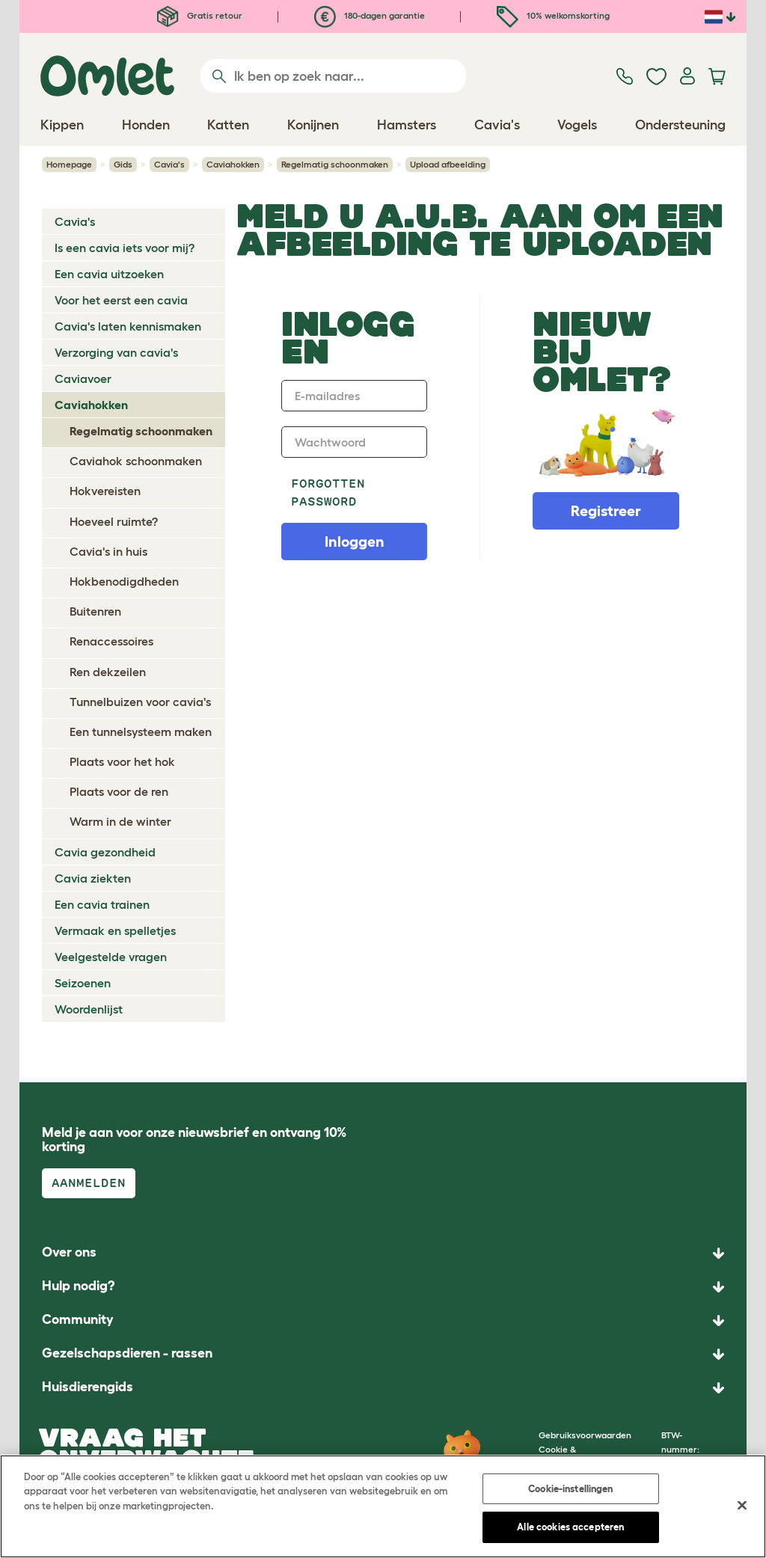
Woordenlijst (89, 1009)
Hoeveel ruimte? (114, 521)
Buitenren (95, 611)
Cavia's (169, 164)
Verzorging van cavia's (116, 352)
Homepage (69, 164)
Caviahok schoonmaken (136, 460)
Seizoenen (83, 983)
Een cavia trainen (102, 904)
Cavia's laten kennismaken (128, 326)
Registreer (606, 511)
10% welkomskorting (553, 15)
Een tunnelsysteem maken (141, 731)
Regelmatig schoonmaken (334, 164)
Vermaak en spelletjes (115, 930)
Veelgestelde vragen (111, 956)
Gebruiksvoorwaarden (585, 1435)
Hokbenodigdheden (124, 581)
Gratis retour (199, 15)
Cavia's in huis (108, 551)
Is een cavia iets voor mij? (124, 247)
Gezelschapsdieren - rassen (127, 1353)
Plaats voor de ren (119, 791)
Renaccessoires (111, 641)
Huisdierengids (87, 1386)
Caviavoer (83, 378)
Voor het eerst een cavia (121, 300)
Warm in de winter (120, 821)
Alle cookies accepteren (570, 1527)
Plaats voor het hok (122, 761)
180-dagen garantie (369, 15)
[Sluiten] (742, 1504)
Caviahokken (233, 164)
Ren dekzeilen (108, 671)
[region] (383, 1506)
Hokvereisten (105, 490)
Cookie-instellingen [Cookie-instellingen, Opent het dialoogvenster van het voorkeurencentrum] (570, 1488)
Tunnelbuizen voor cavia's (140, 701)
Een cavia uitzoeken (109, 273)
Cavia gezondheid (105, 852)
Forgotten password (328, 492)
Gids (123, 164)
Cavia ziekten (93, 878)
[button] (383, 1388)
